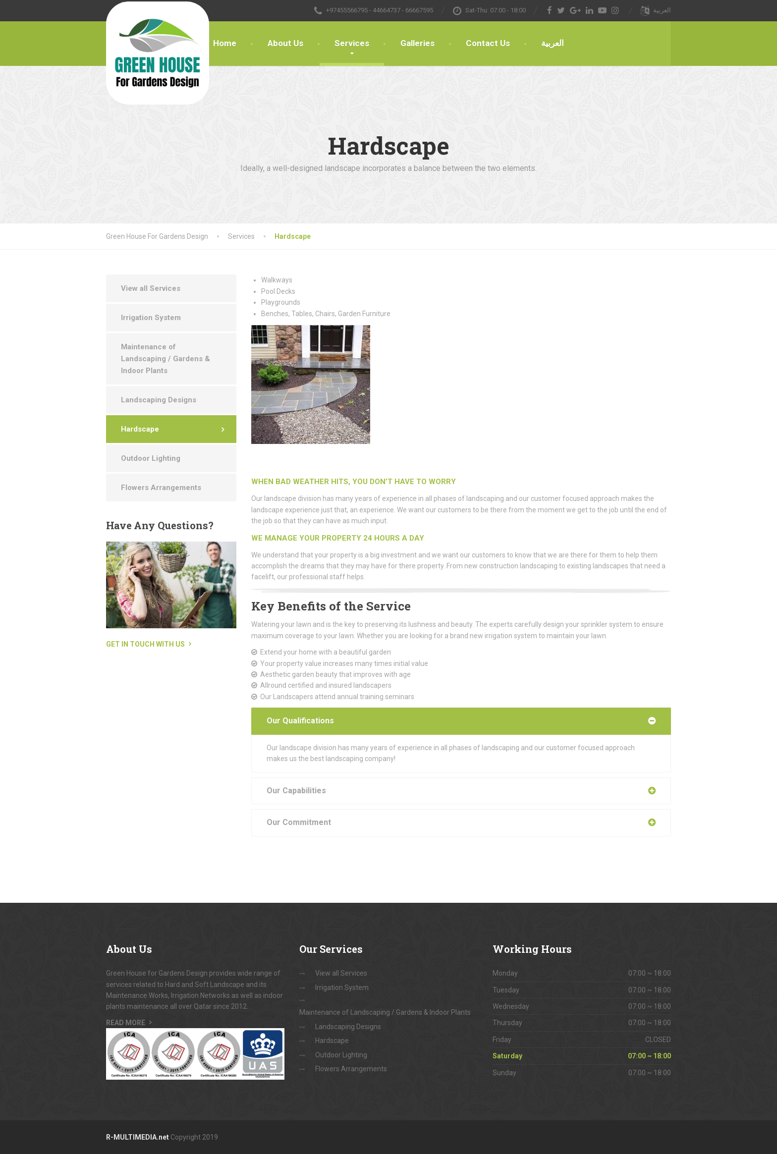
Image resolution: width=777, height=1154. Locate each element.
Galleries (417, 43)
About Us (285, 43)
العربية (552, 43)
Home (224, 43)
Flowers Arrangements (161, 487)
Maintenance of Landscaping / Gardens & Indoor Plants (165, 358)
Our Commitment (299, 822)
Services (351, 43)
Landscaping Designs (158, 399)
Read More (125, 1023)
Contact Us (488, 43)
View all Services (150, 288)
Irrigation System (151, 317)
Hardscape (140, 429)
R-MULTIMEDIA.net (137, 1137)
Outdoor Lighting (150, 458)
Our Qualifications (300, 720)
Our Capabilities (296, 790)
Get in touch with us (145, 644)
